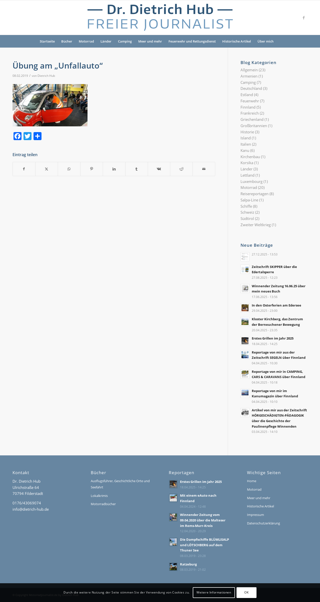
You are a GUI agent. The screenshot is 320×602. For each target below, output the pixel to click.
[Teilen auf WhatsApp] (69, 169)
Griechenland (252, 119)
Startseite (47, 41)
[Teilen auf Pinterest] (91, 169)
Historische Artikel (236, 41)
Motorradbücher (103, 504)
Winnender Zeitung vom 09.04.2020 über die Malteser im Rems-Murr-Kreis (203, 520)
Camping (125, 41)
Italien (245, 144)
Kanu (244, 150)
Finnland (248, 107)
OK (246, 592)
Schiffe (246, 206)
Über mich (266, 41)
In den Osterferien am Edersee (276, 305)
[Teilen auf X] (47, 169)
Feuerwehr (249, 100)
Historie (247, 131)
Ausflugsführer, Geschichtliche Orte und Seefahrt (120, 484)
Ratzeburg (188, 564)
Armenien (249, 76)
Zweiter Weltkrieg (255, 224)
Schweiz (247, 212)
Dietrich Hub (46, 76)
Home (251, 481)
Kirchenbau (250, 156)
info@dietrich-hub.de (30, 509)
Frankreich (249, 113)
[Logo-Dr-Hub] (160, 17)
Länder (106, 41)
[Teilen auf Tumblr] (137, 169)
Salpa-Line (249, 199)
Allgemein (249, 69)
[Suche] (280, 41)
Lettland (247, 175)
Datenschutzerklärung (263, 523)
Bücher (66, 41)
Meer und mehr (150, 41)
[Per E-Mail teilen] (204, 169)
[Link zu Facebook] (304, 17)
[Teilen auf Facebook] (24, 169)
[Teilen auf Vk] (159, 169)
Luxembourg (251, 181)
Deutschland (251, 88)
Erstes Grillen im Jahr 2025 (273, 338)
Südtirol (247, 218)
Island (245, 137)
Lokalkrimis (99, 495)
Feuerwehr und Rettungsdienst (192, 41)
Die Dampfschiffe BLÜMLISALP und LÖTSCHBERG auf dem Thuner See (204, 544)
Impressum (255, 514)
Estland (246, 94)
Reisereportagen (254, 193)
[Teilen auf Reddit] (181, 169)
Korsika (246, 162)
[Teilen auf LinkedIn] (114, 169)
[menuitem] (280, 41)
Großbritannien (253, 125)
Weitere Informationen (213, 592)
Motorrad (86, 41)
